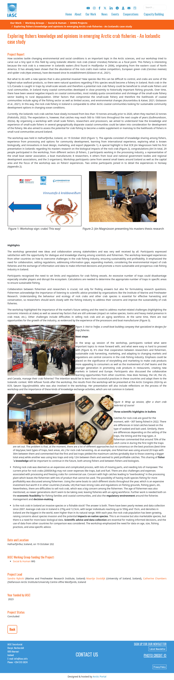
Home (68, 14)
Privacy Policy (160, 667)
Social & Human (22, 561)
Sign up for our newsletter (150, 644)
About (78, 14)
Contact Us (87, 654)
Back (12, 629)
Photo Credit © (155, 655)
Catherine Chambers (155, 578)
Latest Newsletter (158, 649)
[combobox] (155, 7)
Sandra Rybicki (16, 578)
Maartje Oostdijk (95, 578)
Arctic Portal (99, 676)
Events (115, 14)
